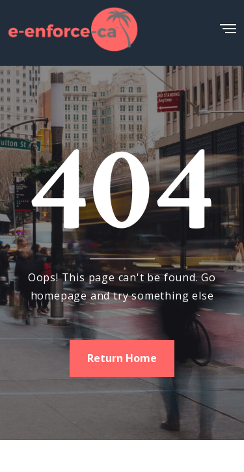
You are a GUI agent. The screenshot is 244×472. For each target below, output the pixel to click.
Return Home (122, 358)
